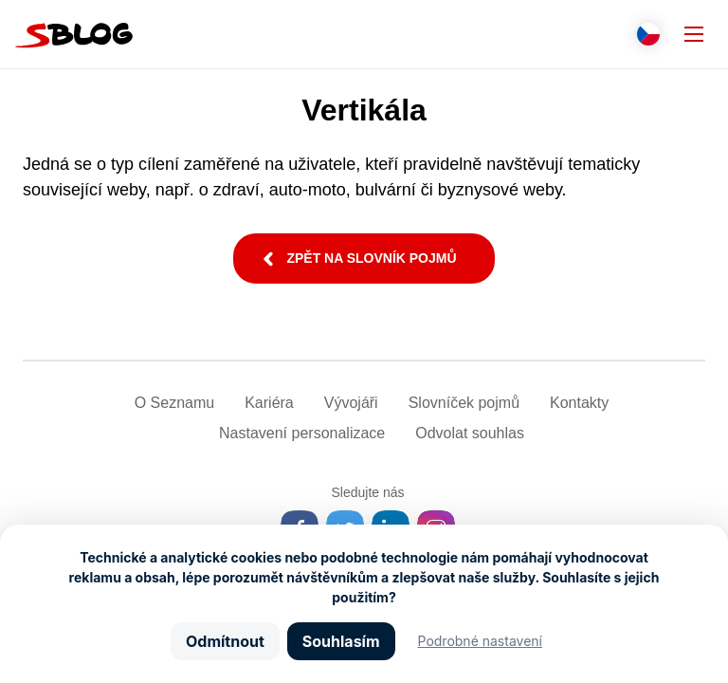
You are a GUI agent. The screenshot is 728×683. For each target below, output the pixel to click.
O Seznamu (174, 403)
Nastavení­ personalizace (302, 433)
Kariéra (269, 403)
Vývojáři (351, 403)
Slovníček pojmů (464, 403)
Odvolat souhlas (469, 433)
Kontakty (579, 403)
